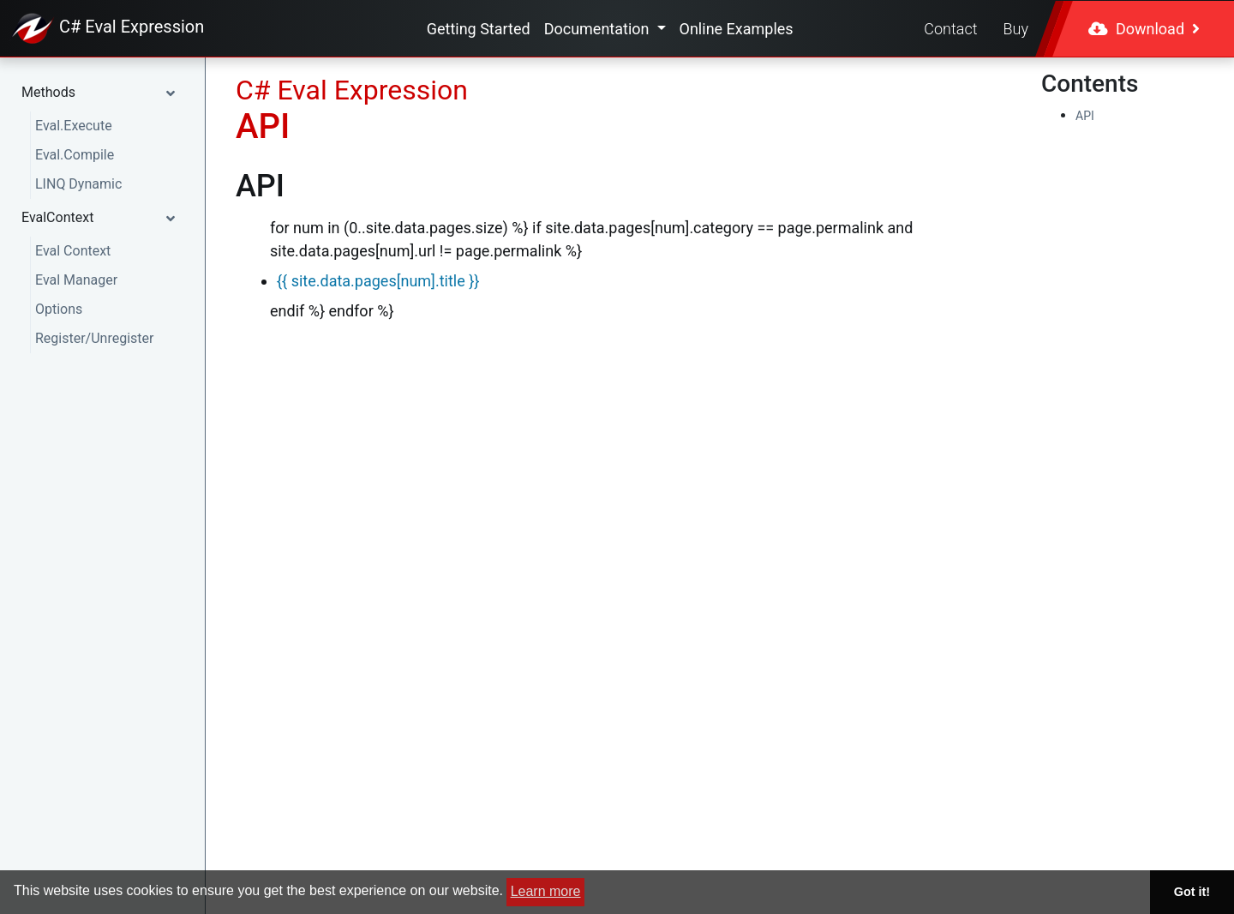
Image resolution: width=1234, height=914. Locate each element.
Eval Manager (76, 280)
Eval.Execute (73, 125)
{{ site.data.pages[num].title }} (378, 281)
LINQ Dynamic (78, 184)
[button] (102, 92)
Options (58, 309)
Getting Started (478, 29)
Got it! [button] (1192, 892)
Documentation (598, 29)
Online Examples (737, 29)
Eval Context (73, 251)
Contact (950, 29)
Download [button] (1144, 29)
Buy (1015, 29)
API (1084, 116)
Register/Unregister (94, 338)
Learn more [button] (546, 891)
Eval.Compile (74, 155)
